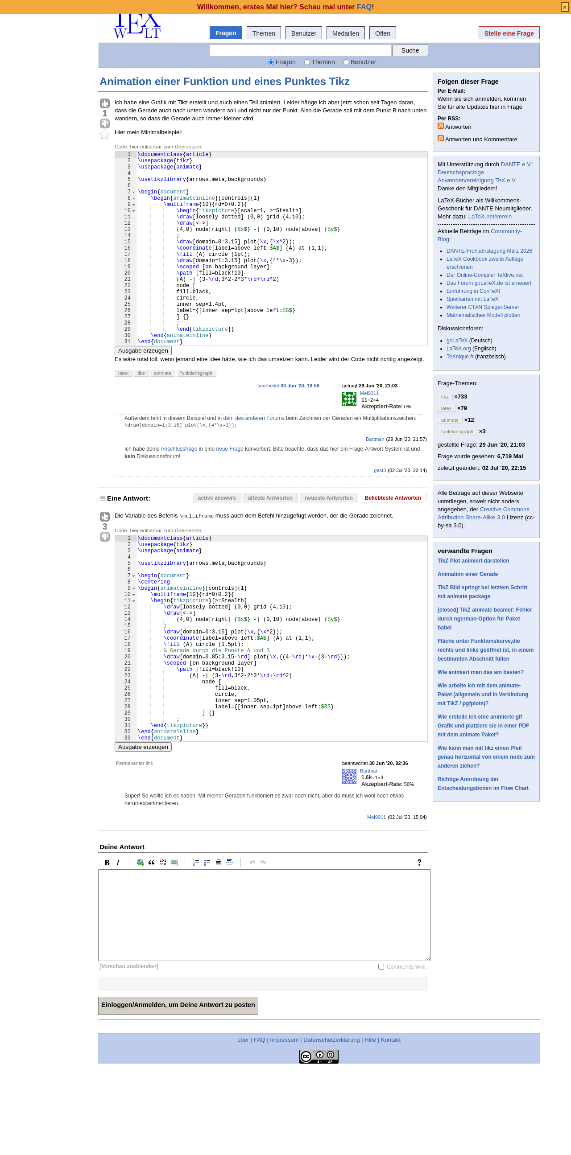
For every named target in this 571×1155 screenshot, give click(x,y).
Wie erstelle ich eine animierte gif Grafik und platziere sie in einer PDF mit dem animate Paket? (483, 726)
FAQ (259, 1125)
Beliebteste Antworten (393, 539)
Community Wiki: (407, 1052)
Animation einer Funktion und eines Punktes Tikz (224, 81)
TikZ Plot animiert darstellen (473, 561)
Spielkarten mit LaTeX (473, 299)
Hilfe (370, 1125)
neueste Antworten (329, 539)
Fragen (225, 33)
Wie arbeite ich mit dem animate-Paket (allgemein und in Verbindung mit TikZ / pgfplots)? (483, 694)
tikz (141, 414)
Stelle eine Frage (509, 33)
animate (162, 414)
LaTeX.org (459, 348)
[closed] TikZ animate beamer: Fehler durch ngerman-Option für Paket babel (485, 619)
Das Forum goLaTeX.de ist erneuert (489, 283)
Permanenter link (134, 848)
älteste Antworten (270, 539)
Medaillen (345, 33)
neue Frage (229, 490)
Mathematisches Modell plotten (483, 315)
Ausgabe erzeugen (143, 392)
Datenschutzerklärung (331, 1125)
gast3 (380, 511)
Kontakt (391, 1125)
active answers (217, 539)
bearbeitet (288, 427)
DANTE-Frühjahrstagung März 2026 (489, 251)
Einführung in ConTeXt (473, 291)
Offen (382, 33)
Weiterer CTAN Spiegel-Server (483, 307)
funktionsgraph (196, 414)
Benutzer (303, 33)
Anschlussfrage (179, 490)
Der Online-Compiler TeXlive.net (485, 275)
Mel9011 (369, 434)
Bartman (375, 480)
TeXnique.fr (460, 356)
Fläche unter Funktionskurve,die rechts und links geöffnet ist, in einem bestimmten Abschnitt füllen (486, 650)
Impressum (284, 1125)
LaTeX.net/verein (490, 216)
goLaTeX (457, 340)
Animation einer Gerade (468, 574)
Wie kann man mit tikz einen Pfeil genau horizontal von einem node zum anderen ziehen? (486, 757)
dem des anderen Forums (253, 459)
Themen (263, 33)
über (243, 1125)
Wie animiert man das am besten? (481, 672)
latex (123, 414)
